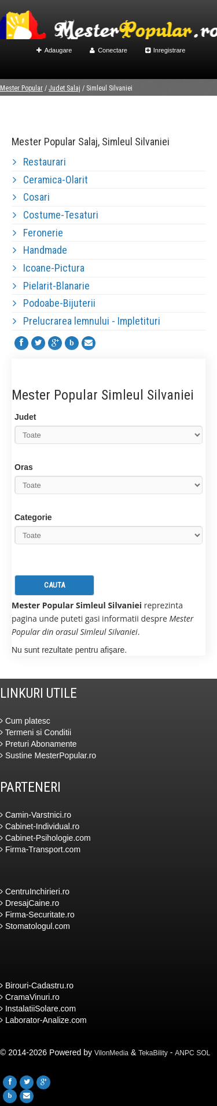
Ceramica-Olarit (50, 180)
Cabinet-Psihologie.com (45, 837)
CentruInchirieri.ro (34, 891)
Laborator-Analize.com (43, 1020)
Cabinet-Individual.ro (39, 826)
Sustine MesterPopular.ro (48, 755)
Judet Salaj (64, 88)
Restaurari (39, 162)
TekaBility (153, 1053)
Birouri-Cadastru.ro (36, 985)
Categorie (33, 517)
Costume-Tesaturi (55, 215)
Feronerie (38, 233)
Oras (23, 467)
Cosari (31, 197)
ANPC (184, 1053)
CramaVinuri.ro (30, 997)
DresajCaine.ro (29, 903)
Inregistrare (165, 50)
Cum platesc (25, 720)
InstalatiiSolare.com (38, 1008)
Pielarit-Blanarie (51, 286)
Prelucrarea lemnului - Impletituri (86, 321)
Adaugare (54, 50)
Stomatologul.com (35, 926)
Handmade (40, 250)
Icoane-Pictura (48, 268)
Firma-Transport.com (40, 849)
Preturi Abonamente (38, 743)
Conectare (108, 50)
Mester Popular (21, 88)
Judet (25, 417)
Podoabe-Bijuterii (54, 303)
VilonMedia (111, 1053)
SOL (204, 1053)
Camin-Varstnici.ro (35, 814)
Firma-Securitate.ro (37, 914)
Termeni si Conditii (35, 732)
